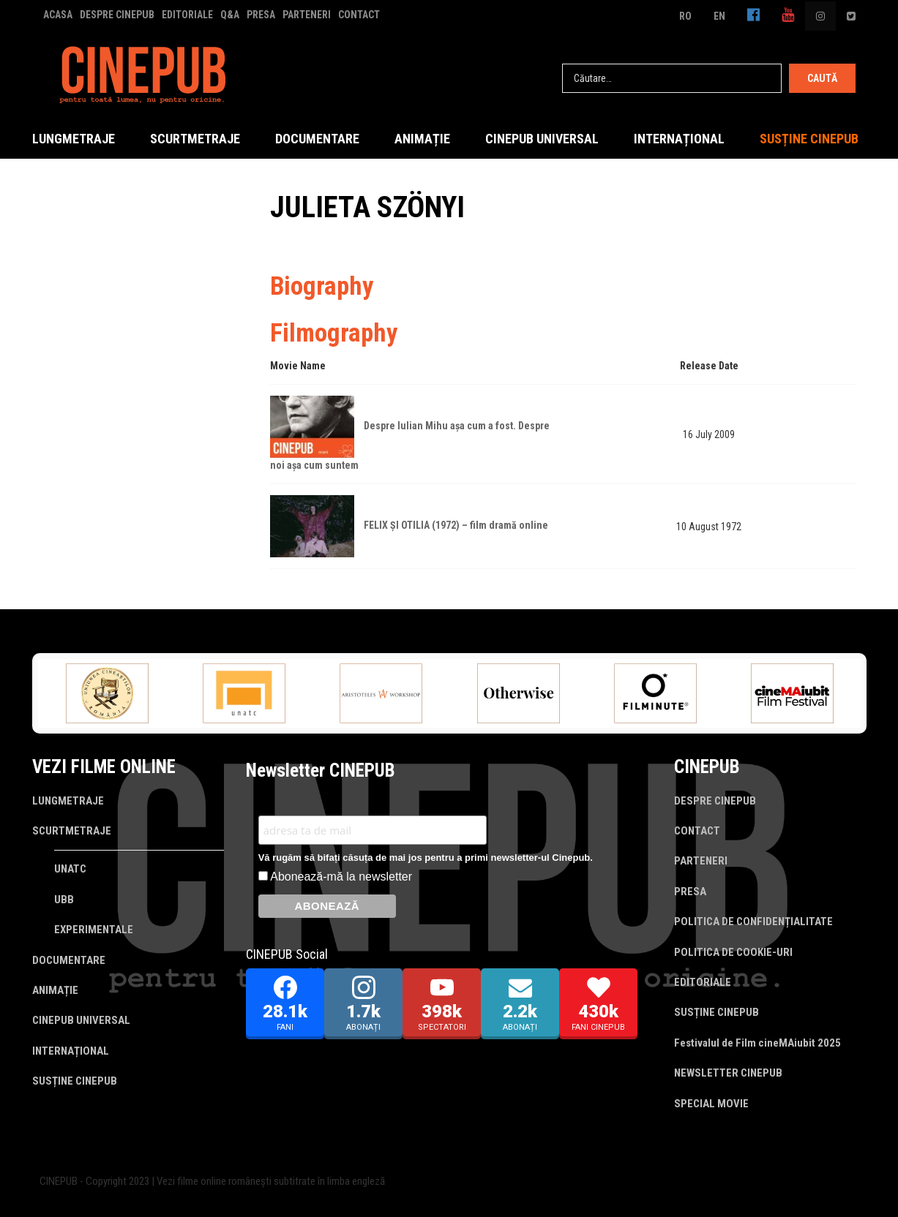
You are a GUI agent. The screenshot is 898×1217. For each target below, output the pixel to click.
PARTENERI (307, 14)
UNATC (70, 868)
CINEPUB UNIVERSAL (542, 138)
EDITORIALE (187, 14)
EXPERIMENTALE (93, 929)
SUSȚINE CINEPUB (809, 138)
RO (685, 16)
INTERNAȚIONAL (679, 138)
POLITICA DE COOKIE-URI (733, 952)
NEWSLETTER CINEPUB (728, 1073)
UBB (64, 899)
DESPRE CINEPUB (117, 14)
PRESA (261, 14)
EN (719, 16)
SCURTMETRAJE (195, 138)
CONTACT (359, 14)
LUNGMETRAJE (73, 138)
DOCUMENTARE (317, 138)
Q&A (229, 14)
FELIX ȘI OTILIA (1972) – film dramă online (456, 525)
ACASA (57, 14)
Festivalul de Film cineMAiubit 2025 (757, 1043)
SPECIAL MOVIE (711, 1103)
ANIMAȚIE (422, 138)
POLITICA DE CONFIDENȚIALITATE (753, 921)
